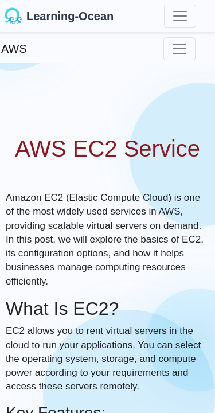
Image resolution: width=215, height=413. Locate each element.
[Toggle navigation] (180, 16)
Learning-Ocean (59, 16)
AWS (14, 48)
